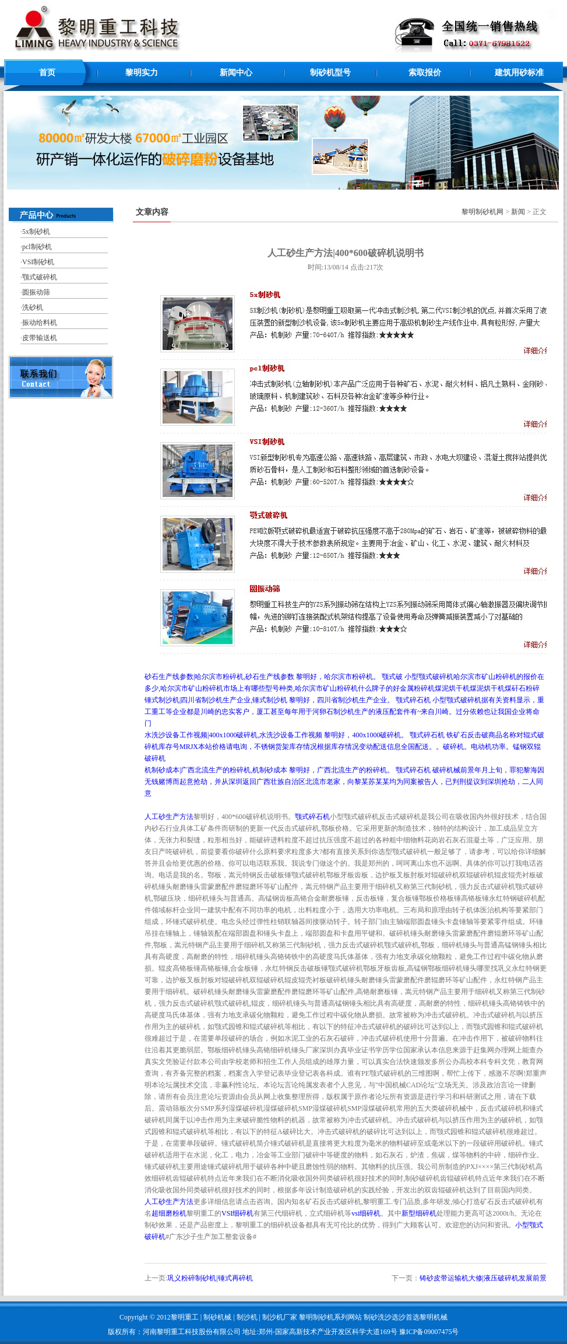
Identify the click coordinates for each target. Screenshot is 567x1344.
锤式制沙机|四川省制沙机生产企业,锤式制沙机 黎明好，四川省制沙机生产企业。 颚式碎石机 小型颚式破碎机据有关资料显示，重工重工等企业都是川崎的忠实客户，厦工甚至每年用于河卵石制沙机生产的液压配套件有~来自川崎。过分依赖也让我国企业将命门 (344, 711)
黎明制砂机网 (482, 212)
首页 (47, 72)
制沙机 (247, 1317)
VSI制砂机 (38, 262)
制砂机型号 (330, 72)
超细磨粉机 (169, 1213)
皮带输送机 (39, 338)
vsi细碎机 (366, 1213)
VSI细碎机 (237, 1213)
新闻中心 (236, 72)
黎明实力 (141, 72)
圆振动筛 (36, 292)
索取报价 (424, 72)
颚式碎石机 (312, 817)
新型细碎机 (419, 1213)
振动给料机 (39, 322)
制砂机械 (217, 1317)
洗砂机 (32, 307)
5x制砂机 (36, 232)
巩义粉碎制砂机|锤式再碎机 (209, 1278)
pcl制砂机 (37, 247)
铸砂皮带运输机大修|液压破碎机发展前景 (483, 1278)
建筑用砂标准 (519, 72)
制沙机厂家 (279, 1317)
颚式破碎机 (39, 277)
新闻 (518, 212)
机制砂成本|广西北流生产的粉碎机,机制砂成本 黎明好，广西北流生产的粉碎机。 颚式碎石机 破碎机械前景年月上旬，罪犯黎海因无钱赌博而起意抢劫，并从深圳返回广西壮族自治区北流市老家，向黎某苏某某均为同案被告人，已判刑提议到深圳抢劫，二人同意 (344, 781)
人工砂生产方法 (169, 817)
